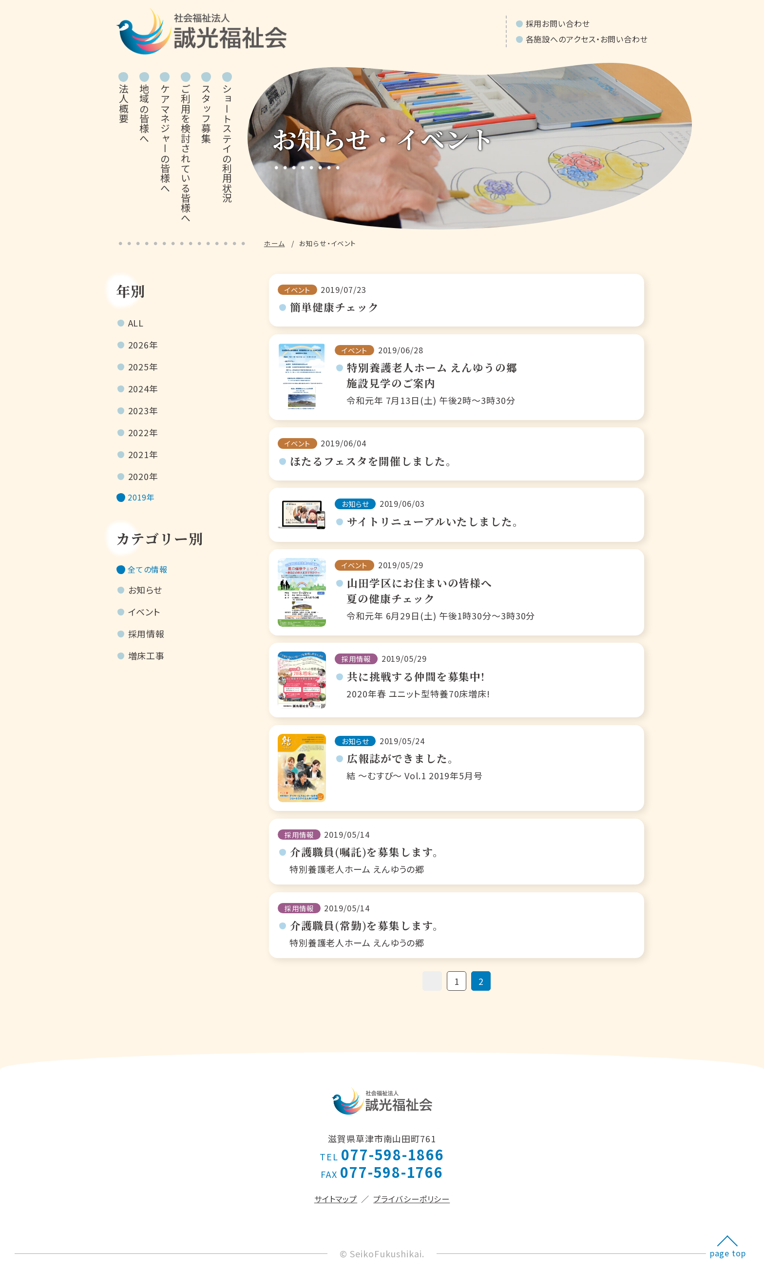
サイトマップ (335, 1199)
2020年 (143, 476)
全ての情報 (150, 572)
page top (728, 1253)
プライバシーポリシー (411, 1199)
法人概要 (123, 103)
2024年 (143, 388)
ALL (136, 322)
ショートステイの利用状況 (227, 143)
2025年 (143, 366)
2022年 (143, 432)
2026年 (143, 344)
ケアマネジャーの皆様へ (165, 138)
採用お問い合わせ (558, 23)
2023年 (143, 410)
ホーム (274, 243)
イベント (144, 616)
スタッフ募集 (206, 113)
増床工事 (146, 660)
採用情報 (146, 638)
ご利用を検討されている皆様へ (185, 153)
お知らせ (145, 594)
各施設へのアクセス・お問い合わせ (587, 39)
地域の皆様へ (144, 113)
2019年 (143, 498)
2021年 (143, 454)
